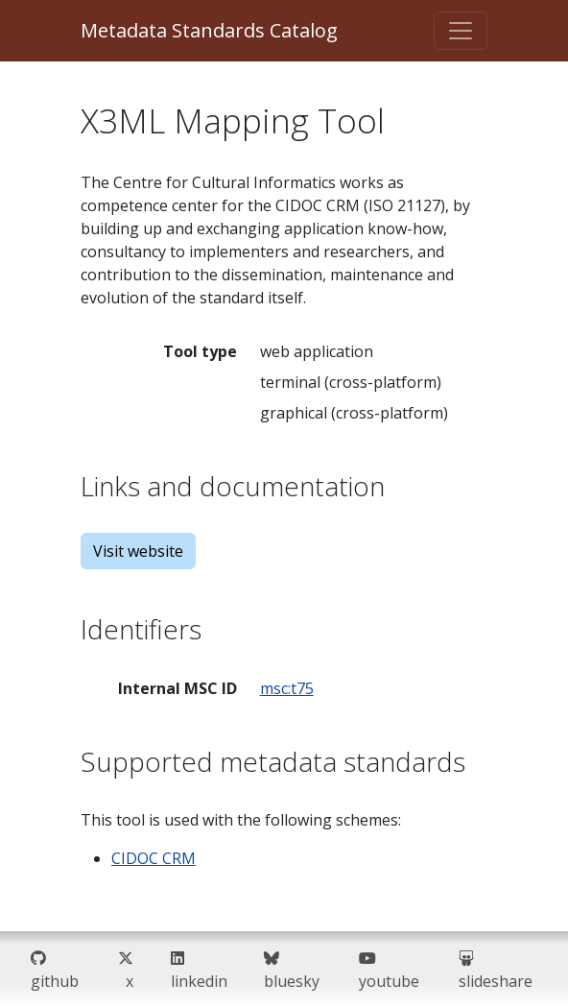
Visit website (138, 551)
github (55, 970)
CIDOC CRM (153, 858)
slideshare (495, 970)
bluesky (292, 970)
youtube (389, 970)
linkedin (199, 970)
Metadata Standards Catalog (209, 30)
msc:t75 (287, 688)
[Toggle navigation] (460, 31)
